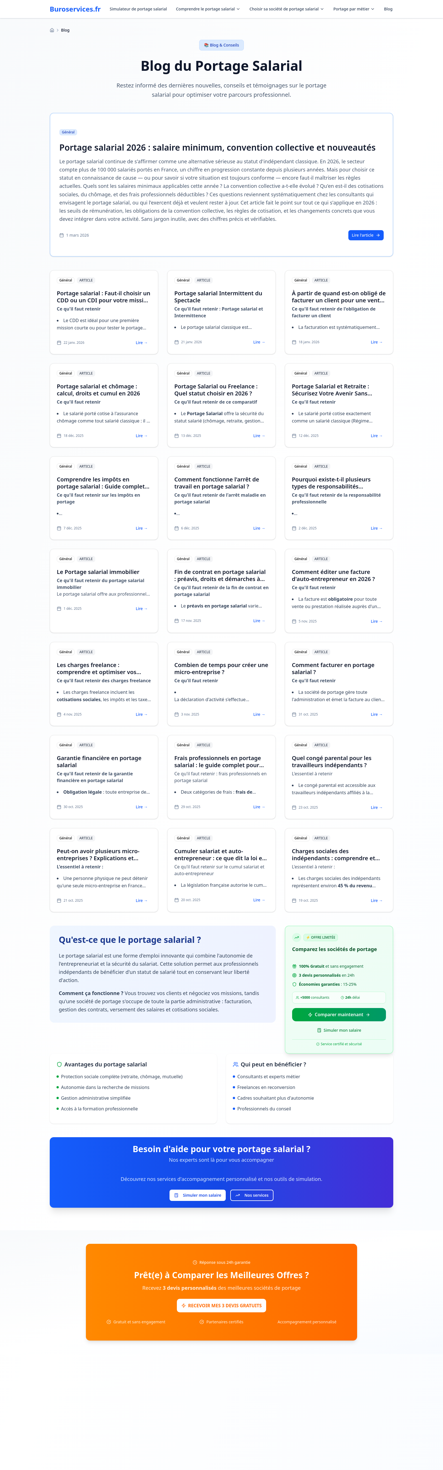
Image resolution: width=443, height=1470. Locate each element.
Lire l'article (366, 235)
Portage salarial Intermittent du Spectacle (218, 296)
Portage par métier (354, 9)
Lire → (142, 342)
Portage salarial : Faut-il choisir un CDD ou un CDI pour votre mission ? (104, 300)
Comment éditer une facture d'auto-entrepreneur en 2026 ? (333, 575)
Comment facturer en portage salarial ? (333, 668)
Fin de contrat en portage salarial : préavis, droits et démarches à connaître (220, 579)
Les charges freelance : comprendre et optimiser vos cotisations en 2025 (96, 672)
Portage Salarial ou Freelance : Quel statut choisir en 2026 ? (216, 389)
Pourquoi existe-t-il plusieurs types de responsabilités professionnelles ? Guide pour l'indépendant (332, 490)
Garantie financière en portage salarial (99, 761)
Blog (388, 9)
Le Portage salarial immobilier (98, 572)
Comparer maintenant (339, 1015)
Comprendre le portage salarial (208, 9)
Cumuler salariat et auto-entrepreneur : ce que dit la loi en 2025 (220, 858)
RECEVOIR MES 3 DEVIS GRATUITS (221, 1306)
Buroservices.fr (75, 9)
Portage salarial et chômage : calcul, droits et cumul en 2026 (98, 389)
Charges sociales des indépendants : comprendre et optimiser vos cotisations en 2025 (337, 858)
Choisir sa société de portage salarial (286, 9)
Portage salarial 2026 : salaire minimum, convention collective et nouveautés (217, 147)
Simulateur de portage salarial (138, 9)
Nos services (251, 1195)
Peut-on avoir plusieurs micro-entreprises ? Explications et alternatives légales (98, 858)
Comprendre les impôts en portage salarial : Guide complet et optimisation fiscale (101, 486)
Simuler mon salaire (339, 1030)
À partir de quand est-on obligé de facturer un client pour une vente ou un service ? (339, 300)
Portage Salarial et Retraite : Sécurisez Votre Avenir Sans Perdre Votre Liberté (330, 393)
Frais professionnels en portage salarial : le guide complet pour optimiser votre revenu (217, 765)
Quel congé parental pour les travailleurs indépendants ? (332, 761)
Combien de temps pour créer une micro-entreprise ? (221, 668)
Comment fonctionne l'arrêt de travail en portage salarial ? (216, 483)
